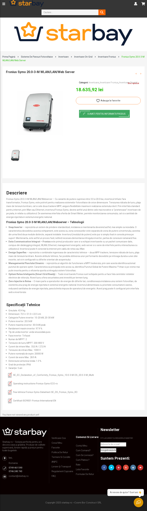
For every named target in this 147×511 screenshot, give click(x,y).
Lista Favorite (82, 469)
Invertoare (64, 56)
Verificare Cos (59, 438)
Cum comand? (83, 450)
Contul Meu (81, 445)
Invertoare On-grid (83, 56)
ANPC (54, 462)
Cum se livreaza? (85, 455)
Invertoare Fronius (107, 56)
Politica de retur (60, 452)
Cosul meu (57, 443)
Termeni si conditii (61, 457)
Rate (78, 464)
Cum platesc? (82, 460)
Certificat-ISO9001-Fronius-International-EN (34, 400)
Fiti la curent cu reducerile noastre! (116, 438)
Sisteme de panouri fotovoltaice (37, 56)
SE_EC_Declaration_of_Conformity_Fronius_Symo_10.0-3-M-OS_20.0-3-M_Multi (53, 375)
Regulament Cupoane (62, 471)
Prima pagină (8, 56)
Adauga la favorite (108, 101)
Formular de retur (85, 474)
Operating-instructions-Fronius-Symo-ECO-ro (35, 383)
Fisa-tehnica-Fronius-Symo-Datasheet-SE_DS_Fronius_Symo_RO (45, 392)
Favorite (56, 447)
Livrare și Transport (61, 466)
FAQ (54, 476)
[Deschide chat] (139, 503)
